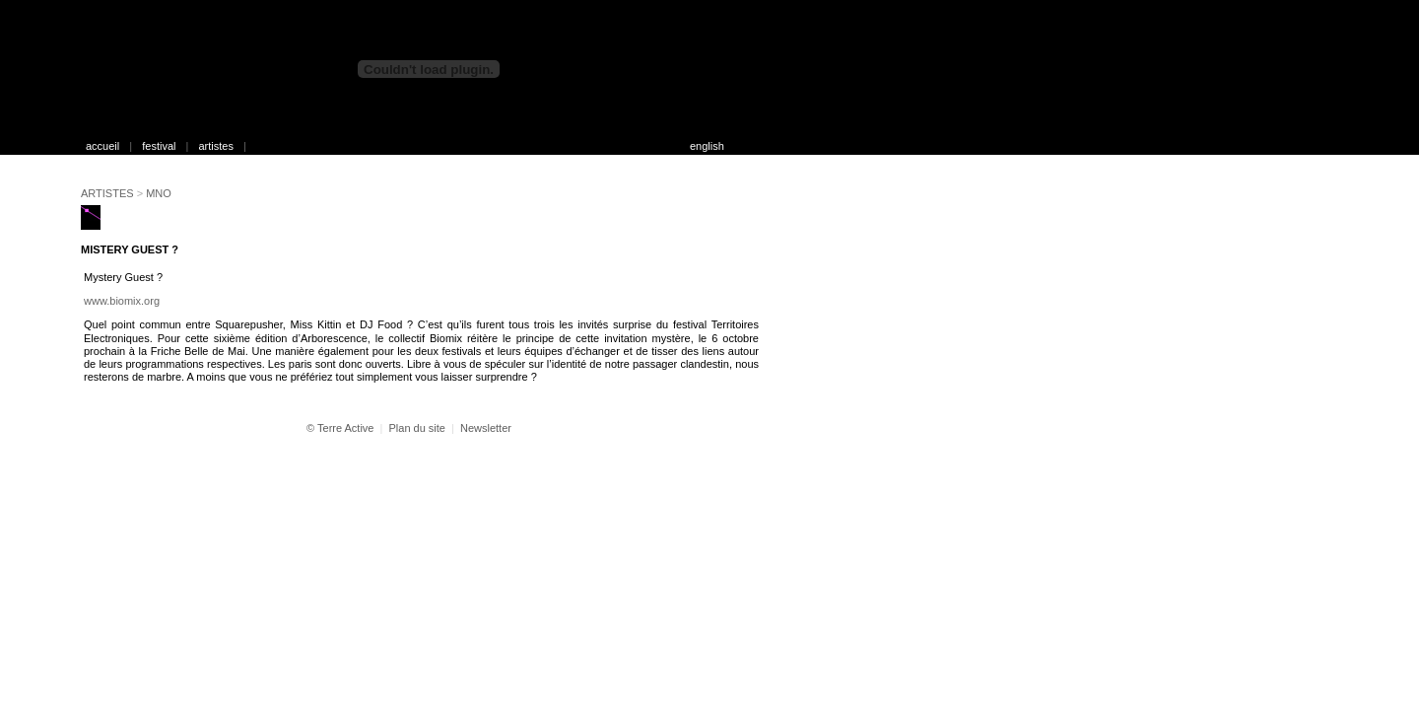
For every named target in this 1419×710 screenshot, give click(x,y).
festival (158, 146)
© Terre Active (339, 428)
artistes (215, 146)
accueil (102, 146)
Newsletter (485, 428)
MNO (158, 193)
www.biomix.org (122, 301)
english (707, 146)
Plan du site (416, 428)
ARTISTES (107, 193)
